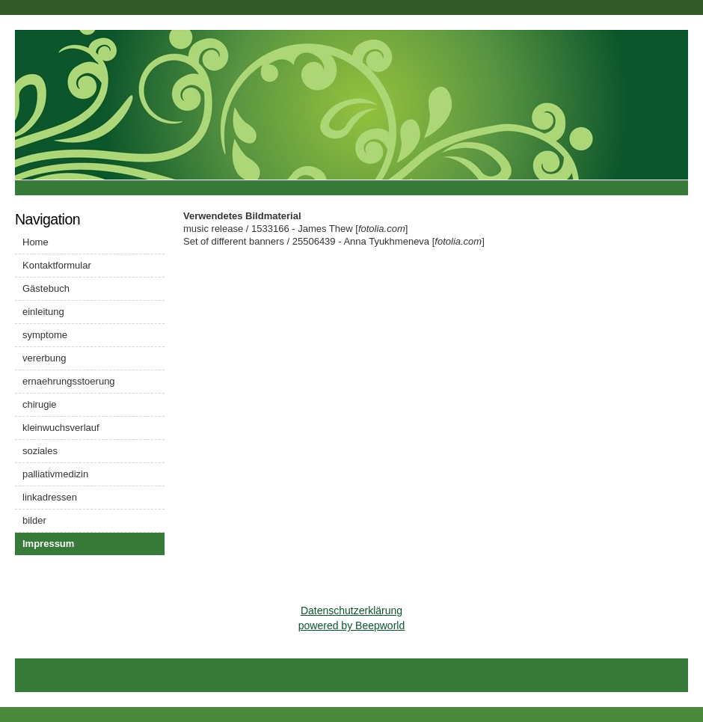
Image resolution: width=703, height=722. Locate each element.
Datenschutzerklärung (351, 611)
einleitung (43, 311)
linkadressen (49, 497)
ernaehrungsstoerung (68, 381)
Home (35, 242)
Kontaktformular (56, 265)
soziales (40, 450)
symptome (44, 334)
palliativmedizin (55, 474)
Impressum (48, 543)
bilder (34, 520)
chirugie (39, 404)
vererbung (44, 358)
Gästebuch (46, 288)
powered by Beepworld (351, 625)
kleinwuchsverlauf (60, 427)
